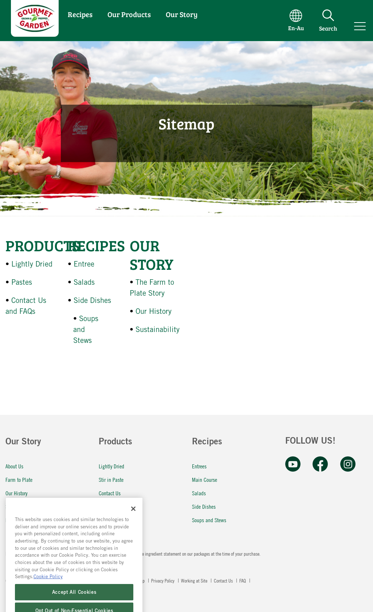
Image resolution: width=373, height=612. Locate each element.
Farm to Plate (18, 479)
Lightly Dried (31, 264)
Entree (84, 264)
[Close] (133, 519)
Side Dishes (92, 300)
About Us (14, 466)
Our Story (181, 14)
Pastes (21, 282)
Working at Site (194, 580)
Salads (84, 282)
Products (42, 245)
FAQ (102, 506)
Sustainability (158, 329)
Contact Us (110, 492)
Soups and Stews (209, 519)
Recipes (80, 14)
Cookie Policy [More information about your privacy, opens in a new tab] (48, 587)
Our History (154, 311)
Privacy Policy (163, 580)
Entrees (199, 466)
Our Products (129, 14)
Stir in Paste (111, 479)
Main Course (204, 479)
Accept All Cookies (74, 602)
